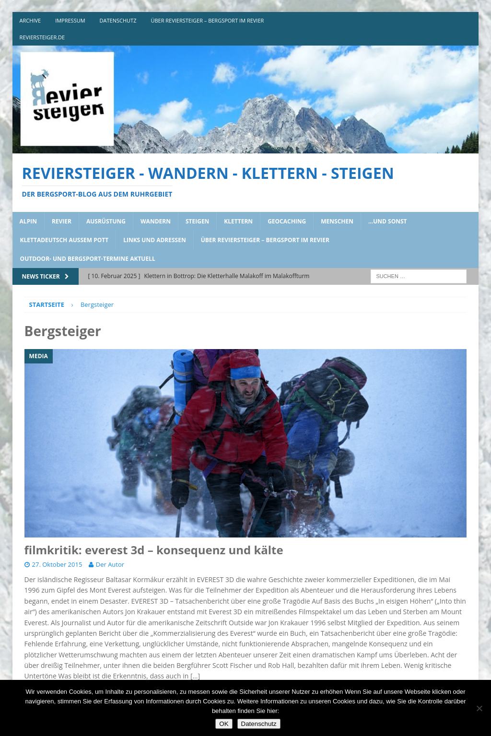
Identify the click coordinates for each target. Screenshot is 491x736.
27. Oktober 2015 (57, 564)
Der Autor (110, 564)
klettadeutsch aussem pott (64, 240)
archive (30, 20)
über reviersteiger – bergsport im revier (207, 20)
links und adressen (154, 240)
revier (61, 221)
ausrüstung (106, 221)
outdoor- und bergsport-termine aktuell (87, 259)
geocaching (287, 221)
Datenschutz (259, 723)
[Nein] (479, 708)
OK (223, 723)
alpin (28, 221)
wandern (155, 221)
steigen (197, 221)
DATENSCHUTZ (118, 20)
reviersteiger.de (42, 37)
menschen (337, 221)
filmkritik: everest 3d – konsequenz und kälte (153, 550)
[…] (195, 675)
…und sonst (387, 221)
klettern (238, 221)
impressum (70, 20)
